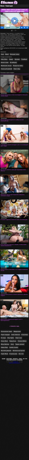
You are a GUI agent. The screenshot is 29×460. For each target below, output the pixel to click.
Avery (12, 344)
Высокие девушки (6, 350)
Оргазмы (17, 59)
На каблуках (13, 62)
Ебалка (3, 359)
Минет (7, 54)
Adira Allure (4, 59)
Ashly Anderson (15, 334)
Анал (2, 54)
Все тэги (25, 359)
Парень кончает (19, 344)
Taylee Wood (4, 353)
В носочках (25, 334)
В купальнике (13, 353)
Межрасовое (17, 331)
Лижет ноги (19, 337)
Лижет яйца (17, 68)
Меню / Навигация (6, 6)
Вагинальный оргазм (19, 350)
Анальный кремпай (6, 68)
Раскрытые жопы (18, 65)
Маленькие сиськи (6, 65)
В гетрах (3, 337)
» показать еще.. (14, 326)
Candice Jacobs (13, 347)
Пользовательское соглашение (15, 360)
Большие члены (14, 54)
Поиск (20, 359)
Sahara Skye (4, 347)
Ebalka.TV (15, 361)
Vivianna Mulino (22, 341)
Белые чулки (4, 62)
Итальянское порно (6, 331)
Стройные (24, 59)
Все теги (21, 353)
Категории (9, 359)
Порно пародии (5, 334)
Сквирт (11, 59)
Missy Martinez (5, 344)
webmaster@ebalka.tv (14, 363)
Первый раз (12, 341)
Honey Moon (4, 341)
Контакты (15, 359)
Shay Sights (10, 337)
